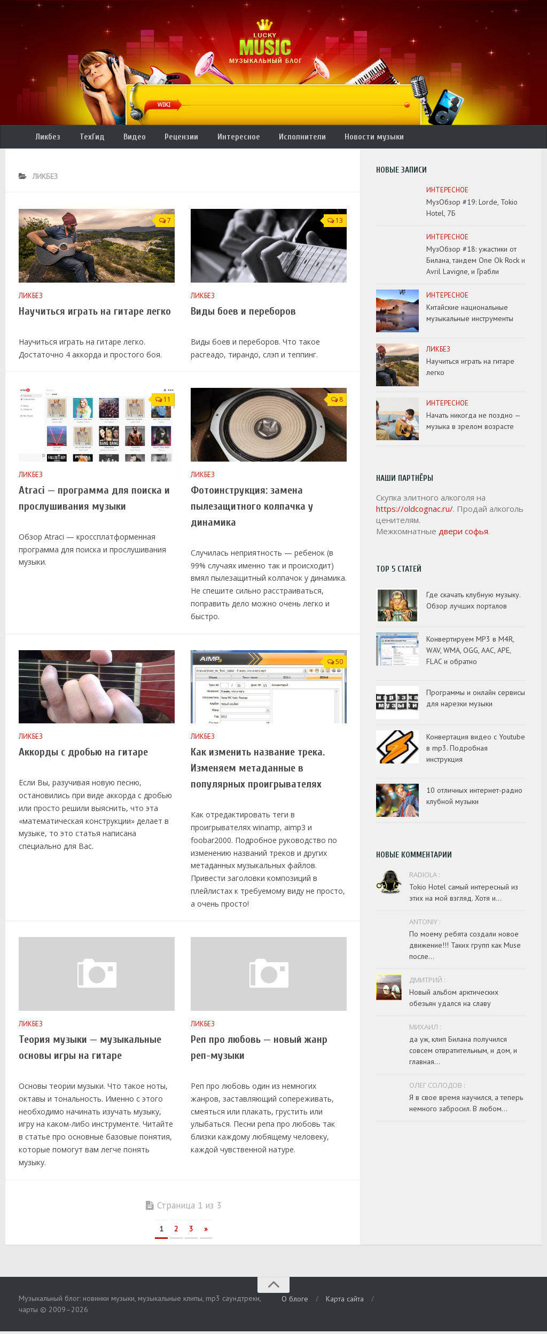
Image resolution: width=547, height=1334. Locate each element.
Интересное (222, 138)
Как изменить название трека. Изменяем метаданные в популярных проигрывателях (258, 771)
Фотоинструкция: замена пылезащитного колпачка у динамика (252, 509)
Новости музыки (350, 138)
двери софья (463, 534)
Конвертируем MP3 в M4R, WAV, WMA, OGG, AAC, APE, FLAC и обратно (470, 653)
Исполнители (282, 138)
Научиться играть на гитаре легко (95, 314)
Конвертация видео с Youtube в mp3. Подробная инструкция (475, 751)
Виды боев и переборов (243, 314)
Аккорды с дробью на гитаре (83, 755)
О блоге (295, 1301)
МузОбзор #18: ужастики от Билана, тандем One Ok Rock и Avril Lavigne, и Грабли (475, 263)
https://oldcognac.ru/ (414, 511)
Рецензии (169, 138)
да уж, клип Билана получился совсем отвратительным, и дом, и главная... (463, 1053)
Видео (125, 138)
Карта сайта (345, 1301)
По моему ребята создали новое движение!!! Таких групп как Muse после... (465, 948)
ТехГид (86, 138)
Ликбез (46, 138)
